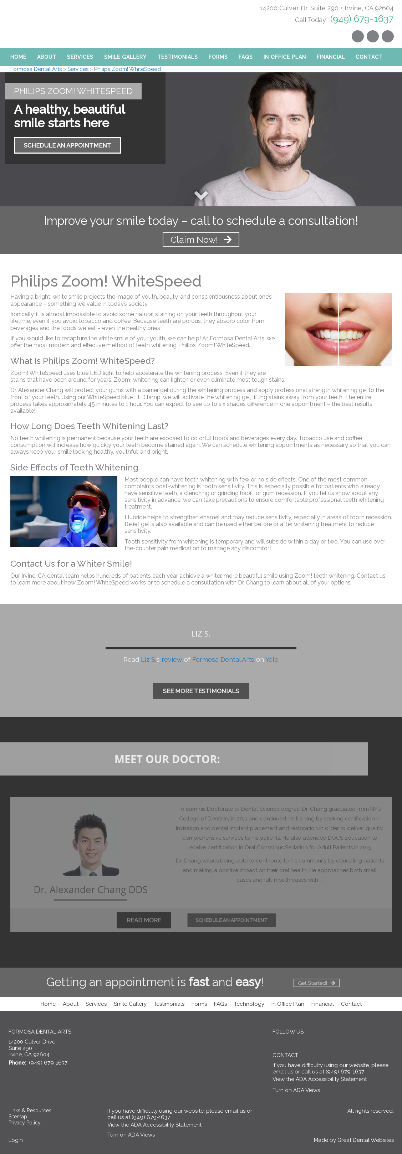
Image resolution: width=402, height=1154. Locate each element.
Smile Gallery (125, 57)
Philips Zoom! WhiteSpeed (127, 69)
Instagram (358, 36)
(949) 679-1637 (361, 19)
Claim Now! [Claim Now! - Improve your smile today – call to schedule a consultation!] (201, 239)
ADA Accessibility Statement (331, 1079)
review (172, 659)
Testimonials (177, 57)
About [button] (46, 57)
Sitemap (18, 1116)
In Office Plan (285, 57)
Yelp (272, 659)
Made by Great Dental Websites (354, 1140)
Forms (218, 57)
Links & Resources (30, 1110)
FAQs (220, 1004)
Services (80, 57)
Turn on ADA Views (296, 1090)
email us (283, 1071)
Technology (249, 1004)
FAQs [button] (246, 57)
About (70, 1004)
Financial (331, 57)
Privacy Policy (25, 1122)
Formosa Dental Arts (36, 69)
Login (16, 1140)
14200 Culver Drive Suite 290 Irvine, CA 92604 (32, 1048)
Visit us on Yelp (373, 36)
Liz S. (148, 659)
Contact (369, 57)
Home (18, 57)
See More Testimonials (201, 691)
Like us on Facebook (388, 36)
